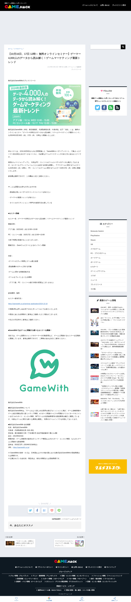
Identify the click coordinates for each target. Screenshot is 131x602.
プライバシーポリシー (45, 567)
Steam (93, 240)
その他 (93, 290)
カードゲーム (96, 258)
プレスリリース (97, 285)
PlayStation (95, 236)
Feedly (111, 111)
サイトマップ (111, 567)
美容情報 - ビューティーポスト (27, 579)
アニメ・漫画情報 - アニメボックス (45, 576)
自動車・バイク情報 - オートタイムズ (29, 582)
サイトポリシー (63, 567)
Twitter (97, 111)
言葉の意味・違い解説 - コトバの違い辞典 (80, 590)
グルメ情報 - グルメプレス (19, 576)
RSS (117, 111)
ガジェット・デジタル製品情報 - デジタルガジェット (64, 582)
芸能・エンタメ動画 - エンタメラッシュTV (101, 582)
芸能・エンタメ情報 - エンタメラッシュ (75, 576)
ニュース (94, 281)
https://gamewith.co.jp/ (21, 447)
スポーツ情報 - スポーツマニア (53, 579)
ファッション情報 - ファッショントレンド (107, 576)
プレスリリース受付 (119, 5)
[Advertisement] (65, 26)
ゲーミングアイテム (98, 272)
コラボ (93, 276)
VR (92, 245)
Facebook (104, 111)
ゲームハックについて (90, 5)
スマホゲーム (67, 519)
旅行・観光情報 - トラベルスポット (103, 579)
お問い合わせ (105, 5)
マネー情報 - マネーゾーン (77, 579)
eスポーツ (77, 519)
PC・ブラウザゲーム (99, 254)
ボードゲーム (96, 263)
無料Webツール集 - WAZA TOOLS (49, 590)
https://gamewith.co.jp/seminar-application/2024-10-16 (27, 304)
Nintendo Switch (97, 231)
